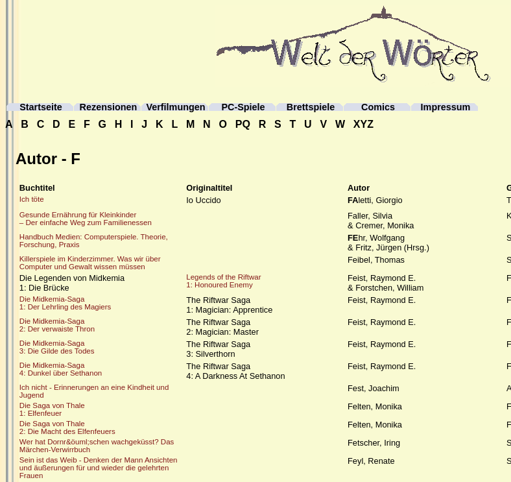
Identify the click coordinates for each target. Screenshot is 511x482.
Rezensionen (108, 107)
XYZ (363, 124)
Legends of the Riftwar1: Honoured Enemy (223, 281)
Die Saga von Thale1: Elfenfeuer (52, 409)
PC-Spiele (243, 107)
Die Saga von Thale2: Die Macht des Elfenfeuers (67, 427)
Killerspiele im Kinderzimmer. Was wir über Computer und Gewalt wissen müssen (90, 263)
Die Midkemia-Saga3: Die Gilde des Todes (57, 347)
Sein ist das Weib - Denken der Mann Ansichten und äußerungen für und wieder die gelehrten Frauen (98, 467)
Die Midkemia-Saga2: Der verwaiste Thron (57, 325)
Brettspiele (311, 107)
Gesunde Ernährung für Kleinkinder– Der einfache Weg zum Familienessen (85, 218)
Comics (378, 107)
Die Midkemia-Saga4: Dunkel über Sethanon (60, 369)
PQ (242, 124)
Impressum (446, 107)
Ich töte (31, 199)
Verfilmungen (175, 107)
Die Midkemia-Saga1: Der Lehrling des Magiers (65, 303)
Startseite (40, 107)
